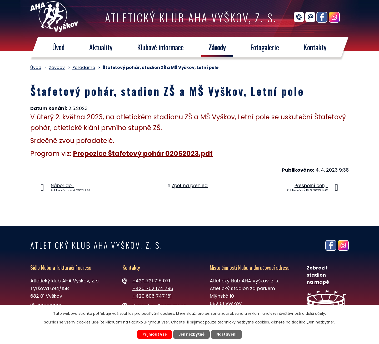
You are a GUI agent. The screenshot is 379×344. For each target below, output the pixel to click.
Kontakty (315, 47)
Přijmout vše (153, 334)
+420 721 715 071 (151, 280)
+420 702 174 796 (152, 288)
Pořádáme (83, 67)
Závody (217, 47)
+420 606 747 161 (152, 296)
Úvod (58, 47)
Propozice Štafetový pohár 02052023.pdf (143, 153)
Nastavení (227, 334)
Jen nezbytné (191, 334)
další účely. (316, 313)
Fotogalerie (264, 47)
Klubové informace (160, 47)
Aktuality (101, 47)
